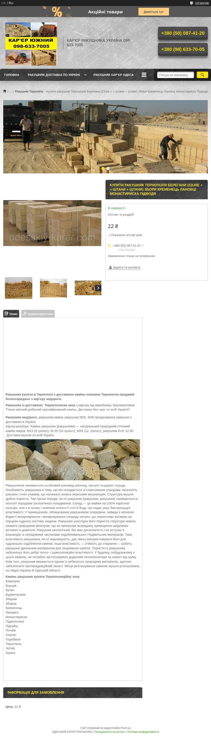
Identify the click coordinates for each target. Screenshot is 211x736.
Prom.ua (125, 728)
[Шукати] (202, 75)
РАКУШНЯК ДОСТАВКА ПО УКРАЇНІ (54, 75)
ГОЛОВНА (11, 75)
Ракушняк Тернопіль (29, 91)
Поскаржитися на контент (110, 731)
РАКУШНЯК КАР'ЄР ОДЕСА (113, 75)
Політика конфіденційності (143, 731)
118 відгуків (202, 3)
